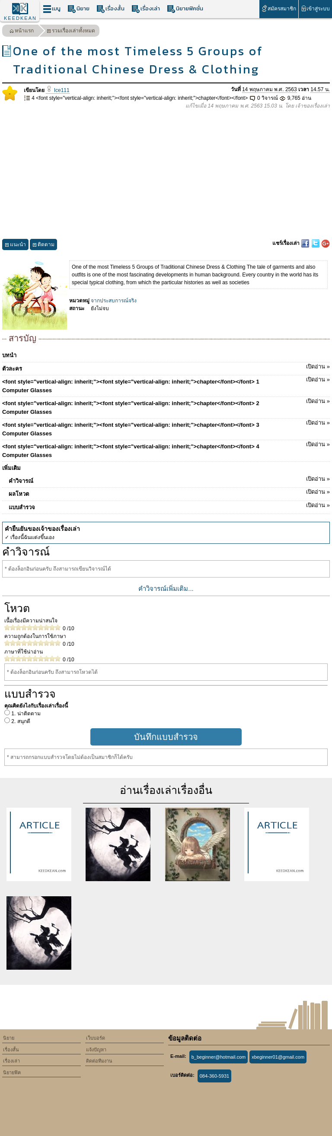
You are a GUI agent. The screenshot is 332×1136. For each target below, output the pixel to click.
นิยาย (78, 8)
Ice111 (57, 90)
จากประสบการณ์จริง (114, 301)
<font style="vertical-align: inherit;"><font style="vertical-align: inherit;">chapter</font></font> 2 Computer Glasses (166, 406)
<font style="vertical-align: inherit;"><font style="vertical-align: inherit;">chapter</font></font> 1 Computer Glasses (166, 384)
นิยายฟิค (12, 1072)
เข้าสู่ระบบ (315, 8)
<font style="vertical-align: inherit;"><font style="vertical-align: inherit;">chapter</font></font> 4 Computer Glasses (166, 449)
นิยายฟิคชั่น (185, 8)
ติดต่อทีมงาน (99, 1060)
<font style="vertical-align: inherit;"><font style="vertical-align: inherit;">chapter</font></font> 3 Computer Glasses (166, 428)
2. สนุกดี (20, 721)
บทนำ (9, 355)
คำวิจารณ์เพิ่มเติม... (166, 588)
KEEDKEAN (20, 18)
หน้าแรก (22, 32)
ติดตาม (43, 245)
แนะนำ (15, 245)
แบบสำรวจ (169, 506)
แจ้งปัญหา (96, 1049)
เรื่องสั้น (110, 8)
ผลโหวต (169, 492)
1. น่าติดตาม (25, 714)
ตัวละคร (166, 367)
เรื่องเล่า (145, 8)
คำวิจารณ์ (169, 479)
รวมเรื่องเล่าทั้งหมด (71, 32)
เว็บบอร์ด (95, 1038)
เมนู (52, 8)
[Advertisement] (166, 174)
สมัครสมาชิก (279, 8)
